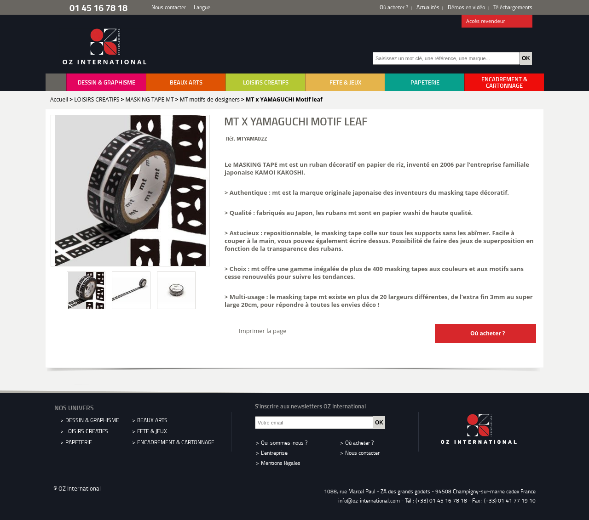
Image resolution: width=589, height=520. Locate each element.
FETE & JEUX (345, 82)
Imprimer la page (263, 331)
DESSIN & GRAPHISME (106, 82)
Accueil (59, 99)
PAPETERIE (424, 82)
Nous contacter (168, 7)
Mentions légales (280, 463)
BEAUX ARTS (186, 82)
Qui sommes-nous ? (284, 443)
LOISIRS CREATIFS (266, 82)
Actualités (427, 7)
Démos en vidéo (466, 7)
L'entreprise (274, 453)
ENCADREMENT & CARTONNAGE (504, 82)
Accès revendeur (497, 21)
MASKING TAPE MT (149, 99)
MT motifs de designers (210, 99)
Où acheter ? (394, 7)
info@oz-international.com (369, 500)
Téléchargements (512, 7)
